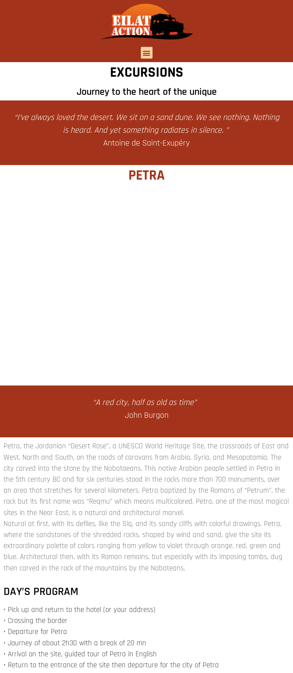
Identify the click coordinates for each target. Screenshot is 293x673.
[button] (147, 53)
